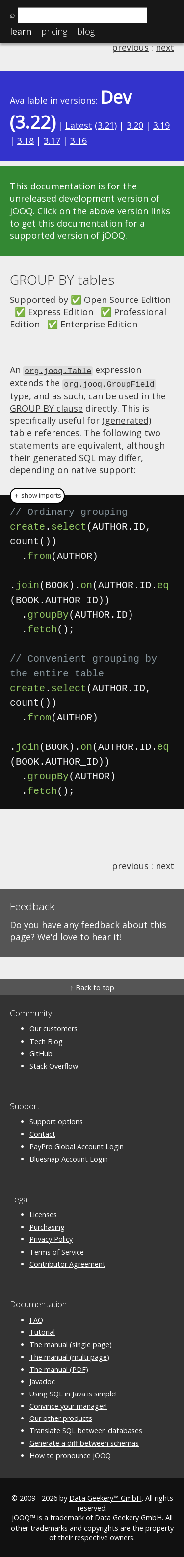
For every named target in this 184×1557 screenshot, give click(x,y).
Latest (78, 125)
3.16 (78, 140)
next (165, 47)
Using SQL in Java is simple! (73, 1392)
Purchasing (47, 1225)
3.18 (25, 140)
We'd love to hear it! (79, 935)
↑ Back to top (92, 986)
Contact (42, 1132)
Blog (86, 31)
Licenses (43, 1213)
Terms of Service (56, 1250)
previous (130, 47)
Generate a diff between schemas (84, 1441)
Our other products (60, 1416)
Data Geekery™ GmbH (105, 1496)
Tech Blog (46, 1040)
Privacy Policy (51, 1237)
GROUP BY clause (46, 407)
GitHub (41, 1052)
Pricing (54, 31)
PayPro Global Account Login (76, 1145)
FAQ (36, 1318)
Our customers (53, 1027)
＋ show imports (37, 494)
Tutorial (42, 1330)
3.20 (135, 125)
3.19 (161, 125)
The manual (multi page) (69, 1355)
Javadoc (42, 1380)
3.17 (52, 140)
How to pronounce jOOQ (70, 1454)
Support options (56, 1120)
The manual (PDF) (58, 1367)
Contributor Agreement (67, 1262)
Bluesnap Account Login (68, 1157)
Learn (20, 31)
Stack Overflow (53, 1064)
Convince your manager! (68, 1404)
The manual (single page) (70, 1343)
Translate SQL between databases (85, 1429)
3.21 (106, 125)
